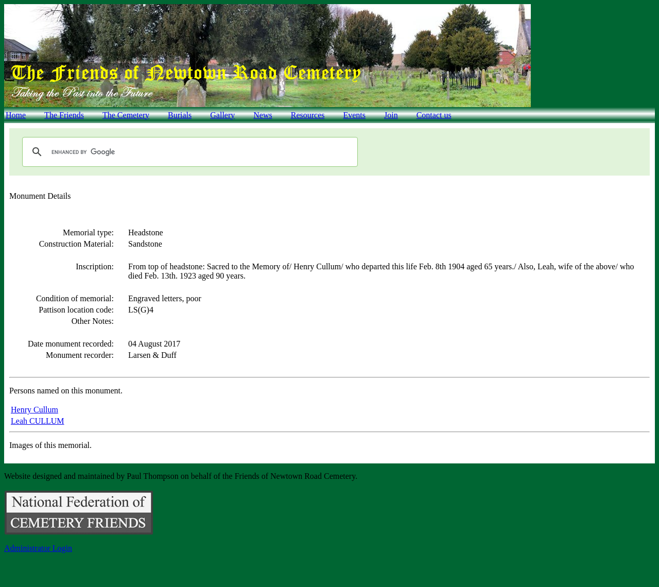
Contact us (434, 115)
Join (391, 115)
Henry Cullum (34, 409)
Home (16, 115)
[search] (188, 152)
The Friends (64, 115)
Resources (308, 115)
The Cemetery (125, 115)
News (262, 115)
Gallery (222, 115)
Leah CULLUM (37, 421)
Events (354, 115)
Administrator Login (38, 548)
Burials (180, 115)
